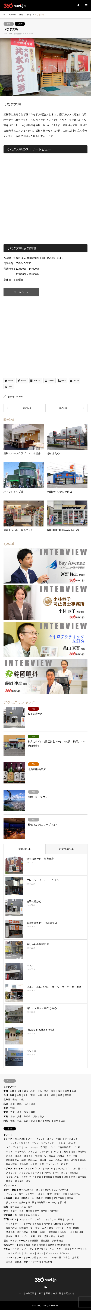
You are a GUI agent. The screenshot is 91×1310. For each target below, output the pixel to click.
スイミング (11, 1173)
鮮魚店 (64, 1164)
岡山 (26, 1091)
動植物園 (48, 1177)
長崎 (60, 1095)
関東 (6, 1121)
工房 (44, 1228)
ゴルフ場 (75, 1168)
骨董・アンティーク (49, 1164)
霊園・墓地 (49, 1236)
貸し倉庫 (79, 1232)
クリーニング (32, 1143)
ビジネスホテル (61, 1190)
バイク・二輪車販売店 (60, 1147)
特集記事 (30, 1293)
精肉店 (61, 1156)
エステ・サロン (54, 1139)
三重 (12, 1112)
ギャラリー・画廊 (53, 1219)
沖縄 (39, 1095)
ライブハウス (12, 1177)
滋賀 (42, 1116)
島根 (32, 1091)
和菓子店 (82, 1151)
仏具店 (65, 1151)
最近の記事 (24, 848)
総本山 (36, 1215)
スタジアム (24, 1173)
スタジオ (69, 1219)
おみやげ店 (20, 1139)
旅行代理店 (22, 1232)
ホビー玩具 (20, 1151)
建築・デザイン (56, 1228)
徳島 (46, 1091)
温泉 (66, 1177)
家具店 (9, 1156)
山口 (19, 1091)
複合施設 (19, 1181)
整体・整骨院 (73, 1228)
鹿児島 (68, 1095)
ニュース (19, 1293)
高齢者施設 (57, 1240)
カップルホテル (26, 1190)
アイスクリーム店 (45, 1249)
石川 (26, 1104)
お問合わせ (69, 1293)
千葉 (12, 1121)
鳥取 (74, 1091)
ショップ (8, 1139)
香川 (60, 1091)
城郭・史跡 (31, 1245)
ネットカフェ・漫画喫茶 (66, 1173)
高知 (67, 1091)
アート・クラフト (36, 1139)
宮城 (12, 1108)
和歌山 (27, 1116)
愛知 (26, 1112)
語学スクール (66, 1232)
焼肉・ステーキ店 (32, 1262)
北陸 (6, 1104)
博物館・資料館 (43, 1198)
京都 (12, 1116)
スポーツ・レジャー (13, 1168)
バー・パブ (29, 1253)
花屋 (23, 1160)
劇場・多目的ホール (24, 1198)
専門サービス (10, 1219)
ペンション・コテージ (16, 1194)
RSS (45, 1287)
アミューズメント (33, 1168)
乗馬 (39, 1177)
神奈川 (48, 1121)
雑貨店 (83, 1160)
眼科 (30, 1206)
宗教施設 (8, 1215)
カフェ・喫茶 (63, 1249)
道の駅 (31, 1202)
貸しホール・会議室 (15, 1202)
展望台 (42, 1245)
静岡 (9, 24)
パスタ (40, 1253)
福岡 (53, 1095)
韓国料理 (48, 1262)
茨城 (63, 1121)
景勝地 (51, 1245)
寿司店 (9, 1262)
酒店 (51, 1160)
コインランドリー (49, 1143)
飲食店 (7, 1249)
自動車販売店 (12, 1160)
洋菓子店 (28, 1156)
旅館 (49, 1194)
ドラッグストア (13, 1147)
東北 (6, 1108)
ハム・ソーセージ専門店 (35, 1147)
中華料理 (56, 1257)
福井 (33, 1104)
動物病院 (23, 1228)
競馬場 (9, 1181)
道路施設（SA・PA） (47, 1202)
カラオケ (49, 1168)
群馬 (56, 1121)
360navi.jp (38, 1305)
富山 (12, 1104)
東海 (6, 1112)
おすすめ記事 (66, 848)
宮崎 (32, 1095)
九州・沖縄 (9, 1095)
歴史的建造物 (63, 1245)
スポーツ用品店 (68, 1143)
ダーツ (36, 1173)
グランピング (62, 1168)
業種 (48, 1293)
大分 (26, 1095)
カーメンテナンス (14, 1143)
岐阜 (19, 1112)
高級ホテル (75, 1194)
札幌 (21, 1099)
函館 (14, 1099)
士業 (37, 1228)
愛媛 (53, 1091)
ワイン (56, 1151)
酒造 (39, 1236)
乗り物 (47, 1223)
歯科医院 (14, 1206)
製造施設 (53, 1232)
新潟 (19, 1104)
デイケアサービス (18, 1240)
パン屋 (76, 1147)
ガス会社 (38, 1219)
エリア (40, 1293)
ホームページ (21, 292)
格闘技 (58, 1177)
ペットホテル (12, 1223)
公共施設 (8, 1198)
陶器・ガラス (70, 1160)
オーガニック (71, 1139)
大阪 (35, 1116)
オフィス (8, 1134)
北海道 (7, 1099)
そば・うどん (27, 1249)
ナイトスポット (13, 1253)
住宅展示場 (69, 1223)
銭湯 (28, 1181)
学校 (6, 1211)
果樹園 (33, 1232)
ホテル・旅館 (10, 1190)
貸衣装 (9, 1236)
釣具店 (58, 1160)
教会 (28, 1215)
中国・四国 (9, 1091)
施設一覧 (57, 1293)
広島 (39, 1091)
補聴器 (43, 1160)
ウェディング (25, 1219)
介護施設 (34, 1240)
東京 (33, 1121)
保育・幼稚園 (25, 1211)
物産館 (38, 1156)
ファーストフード (14, 1257)
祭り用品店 (49, 1156)
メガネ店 (32, 1151)
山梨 (26, 1121)
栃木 (40, 1121)
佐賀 (19, 1095)
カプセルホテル (43, 1190)
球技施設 (82, 1177)
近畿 (6, 1116)
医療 (6, 1206)
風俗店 (61, 1236)
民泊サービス (60, 1194)
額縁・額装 (11, 1164)
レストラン (44, 1257)
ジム (84, 1168)
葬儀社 (43, 1232)
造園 (32, 1236)
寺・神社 (19, 1215)
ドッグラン (47, 1173)
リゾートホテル (37, 1194)
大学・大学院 (41, 1211)
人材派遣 (57, 1223)
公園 (21, 1245)
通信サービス (21, 1236)
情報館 (70, 1198)
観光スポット (10, 1245)
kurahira (19, 396)
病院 (23, 1206)
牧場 (73, 1177)
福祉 (6, 1240)
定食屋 (75, 1257)
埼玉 (19, 1121)
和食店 (66, 1257)
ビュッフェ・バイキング (57, 1253)
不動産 (38, 1223)
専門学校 (54, 1211)
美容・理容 (72, 1156)
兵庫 (19, 1116)
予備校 (13, 1211)
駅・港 (63, 1202)
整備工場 (10, 1232)
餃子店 (33, 1164)
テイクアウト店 (79, 1249)
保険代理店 (11, 1228)
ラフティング (27, 1177)
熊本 (46, 1095)
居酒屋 (18, 1262)
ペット (9, 1151)
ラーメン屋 (31, 1257)
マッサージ (26, 1223)
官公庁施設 (59, 1198)
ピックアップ (10, 1087)
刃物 (73, 1151)
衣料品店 (32, 1160)
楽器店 (18, 1156)
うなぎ (20, 24)
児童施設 (45, 1240)
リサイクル (45, 1151)
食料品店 (23, 1164)
